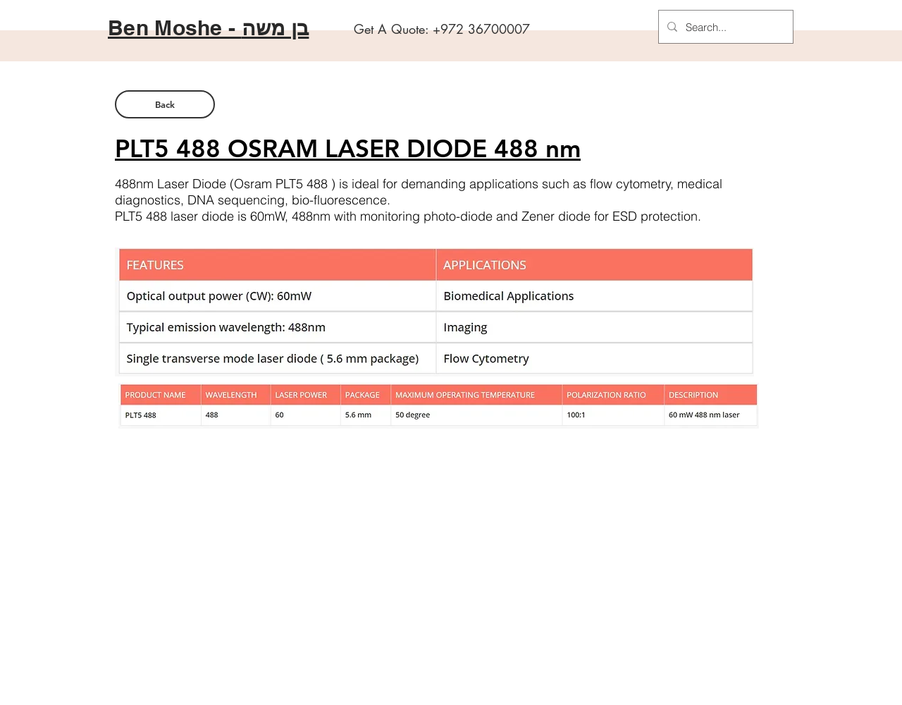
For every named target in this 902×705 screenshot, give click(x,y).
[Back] (165, 104)
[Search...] (724, 27)
